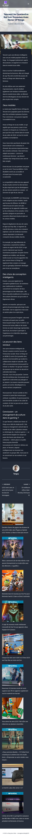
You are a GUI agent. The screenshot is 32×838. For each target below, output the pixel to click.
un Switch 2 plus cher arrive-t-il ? (12, 788)
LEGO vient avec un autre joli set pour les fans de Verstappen (8, 489)
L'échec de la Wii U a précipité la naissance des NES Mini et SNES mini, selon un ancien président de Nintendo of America (15, 818)
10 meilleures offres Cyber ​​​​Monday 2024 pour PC (23, 489)
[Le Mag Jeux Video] (5, 3)
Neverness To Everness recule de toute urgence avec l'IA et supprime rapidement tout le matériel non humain (15, 690)
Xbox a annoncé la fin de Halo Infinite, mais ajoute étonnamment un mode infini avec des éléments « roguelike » (15, 563)
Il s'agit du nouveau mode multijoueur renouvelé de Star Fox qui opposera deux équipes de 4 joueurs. (15, 627)
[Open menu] (28, 3)
